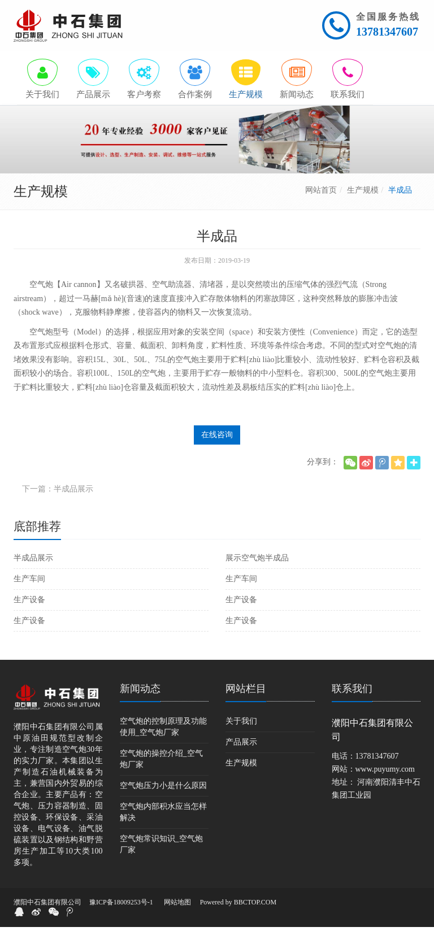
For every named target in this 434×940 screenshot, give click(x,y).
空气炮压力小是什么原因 (163, 798)
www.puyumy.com (385, 782)
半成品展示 (33, 571)
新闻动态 (140, 701)
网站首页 (321, 203)
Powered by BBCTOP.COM (238, 915)
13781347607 (387, 31)
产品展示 (241, 755)
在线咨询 (217, 447)
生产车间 (29, 592)
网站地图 (177, 915)
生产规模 (363, 203)
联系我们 (352, 701)
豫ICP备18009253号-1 (121, 915)
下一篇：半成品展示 (57, 502)
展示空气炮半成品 (257, 571)
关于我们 (241, 734)
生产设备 (29, 612)
